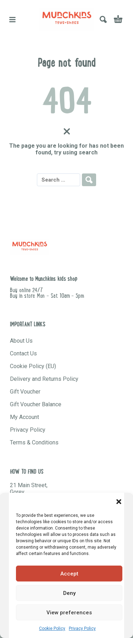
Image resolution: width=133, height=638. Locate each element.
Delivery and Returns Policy (44, 379)
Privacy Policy (82, 628)
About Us (21, 340)
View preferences (69, 612)
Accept (69, 574)
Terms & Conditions (34, 442)
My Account (24, 417)
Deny (69, 593)
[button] (118, 501)
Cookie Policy (52, 628)
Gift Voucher (25, 391)
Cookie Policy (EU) (33, 366)
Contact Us (23, 353)
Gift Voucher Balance (35, 404)
